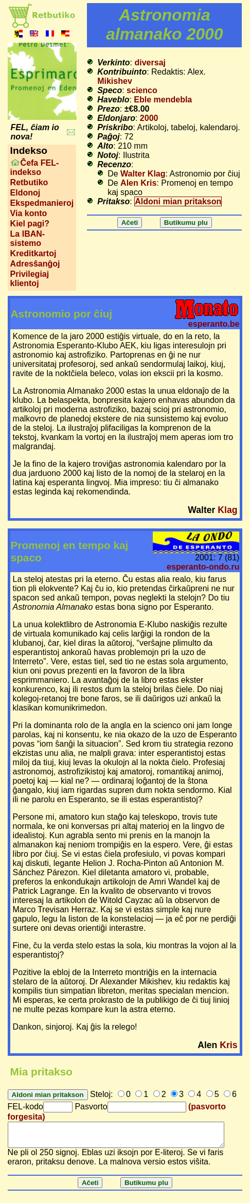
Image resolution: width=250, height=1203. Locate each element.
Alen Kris (138, 183)
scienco (142, 90)
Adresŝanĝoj (35, 263)
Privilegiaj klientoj (29, 279)
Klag (227, 510)
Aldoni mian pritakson (178, 201)
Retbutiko (29, 182)
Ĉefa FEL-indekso (34, 167)
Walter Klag (142, 173)
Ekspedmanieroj (42, 203)
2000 (149, 118)
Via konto (28, 213)
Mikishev (114, 81)
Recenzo (114, 164)
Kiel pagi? (29, 223)
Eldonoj (25, 192)
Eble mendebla (163, 99)
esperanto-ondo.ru (203, 566)
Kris (228, 1045)
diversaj (150, 62)
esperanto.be (214, 324)
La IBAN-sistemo (27, 238)
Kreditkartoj (33, 253)
